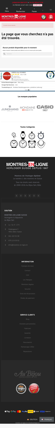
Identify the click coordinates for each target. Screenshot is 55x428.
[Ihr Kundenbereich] (42, 10)
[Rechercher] (27, 54)
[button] (20, 8)
